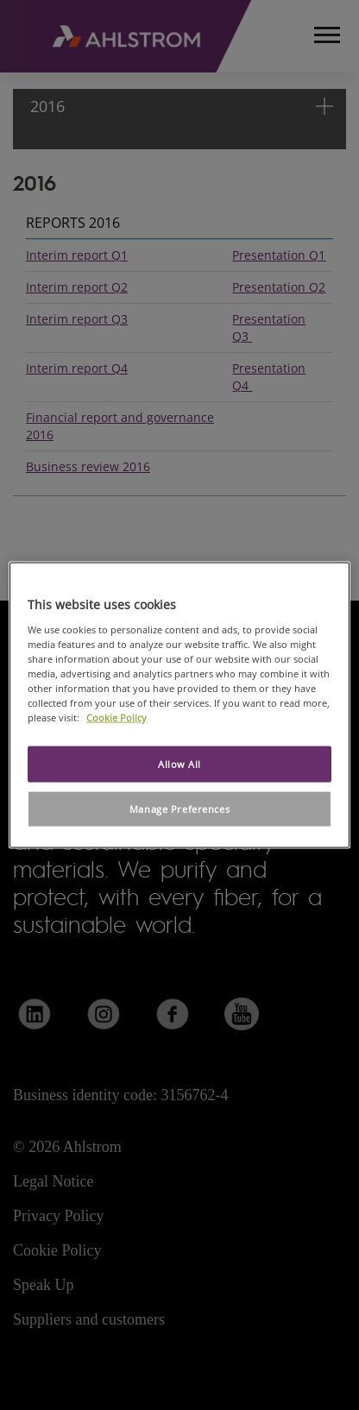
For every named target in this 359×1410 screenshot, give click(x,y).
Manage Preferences (179, 809)
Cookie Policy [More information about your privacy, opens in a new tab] (116, 717)
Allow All (179, 764)
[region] (179, 705)
